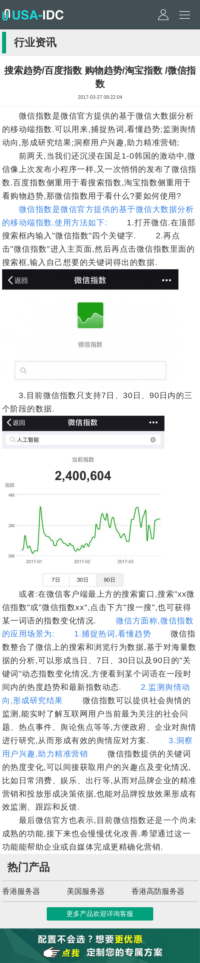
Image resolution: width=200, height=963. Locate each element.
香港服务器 (21, 891)
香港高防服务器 (158, 891)
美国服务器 (86, 891)
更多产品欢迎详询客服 (99, 914)
